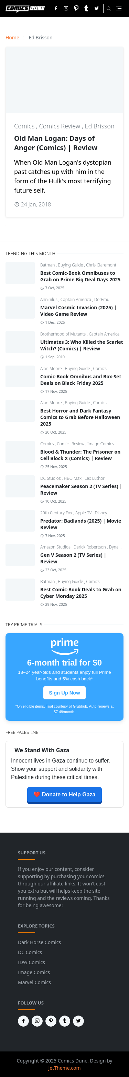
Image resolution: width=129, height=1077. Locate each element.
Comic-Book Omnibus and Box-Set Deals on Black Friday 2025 (80, 379)
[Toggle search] (109, 8)
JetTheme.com (64, 1068)
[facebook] (56, 8)
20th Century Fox (56, 513)
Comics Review (60, 126)
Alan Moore (51, 368)
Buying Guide (71, 265)
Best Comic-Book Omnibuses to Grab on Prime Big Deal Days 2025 (80, 276)
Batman (48, 265)
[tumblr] (86, 8)
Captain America (76, 299)
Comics (25, 126)
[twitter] (97, 8)
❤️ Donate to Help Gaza (64, 794)
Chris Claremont (101, 265)
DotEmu (101, 299)
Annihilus (49, 299)
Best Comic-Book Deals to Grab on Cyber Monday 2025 (80, 592)
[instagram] (66, 8)
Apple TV (84, 513)
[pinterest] (76, 8)
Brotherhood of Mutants (63, 334)
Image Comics (100, 444)
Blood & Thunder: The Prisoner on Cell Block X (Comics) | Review (80, 455)
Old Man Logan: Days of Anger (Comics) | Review (55, 143)
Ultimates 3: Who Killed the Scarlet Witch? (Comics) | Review (81, 345)
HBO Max (73, 478)
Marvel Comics (34, 982)
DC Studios (51, 478)
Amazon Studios (56, 547)
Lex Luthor (95, 478)
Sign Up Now (64, 693)
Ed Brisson (99, 126)
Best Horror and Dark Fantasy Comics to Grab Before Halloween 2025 (80, 417)
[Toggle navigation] (118, 8)
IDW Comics (31, 962)
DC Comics (30, 952)
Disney (101, 513)
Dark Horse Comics (39, 942)
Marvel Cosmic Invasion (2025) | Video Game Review (78, 310)
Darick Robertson (90, 547)
